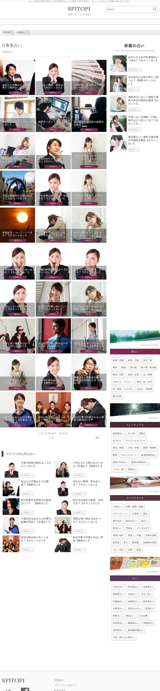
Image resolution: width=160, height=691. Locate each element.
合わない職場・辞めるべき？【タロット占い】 (52, 86)
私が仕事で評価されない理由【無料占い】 (89, 418)
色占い (144, 521)
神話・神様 (118, 448)
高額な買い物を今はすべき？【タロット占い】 (16, 344)
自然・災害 (133, 374)
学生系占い (133, 587)
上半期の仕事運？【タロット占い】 (89, 197)
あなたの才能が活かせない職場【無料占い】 (89, 307)
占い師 (131, 433)
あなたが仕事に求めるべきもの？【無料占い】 (53, 344)
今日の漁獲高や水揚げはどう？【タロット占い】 (17, 197)
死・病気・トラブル (122, 389)
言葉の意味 (151, 535)
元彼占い (132, 594)
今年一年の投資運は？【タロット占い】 (89, 86)
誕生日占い (131, 521)
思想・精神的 (149, 448)
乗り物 (133, 367)
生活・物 (147, 360)
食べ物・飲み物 (148, 367)
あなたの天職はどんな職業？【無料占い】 (16, 86)
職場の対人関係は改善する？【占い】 (16, 160)
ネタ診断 (143, 615)
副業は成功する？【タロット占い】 (17, 123)
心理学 (135, 514)
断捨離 (135, 542)
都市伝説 (117, 521)
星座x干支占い (120, 462)
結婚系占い (133, 601)
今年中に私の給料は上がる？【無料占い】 (52, 381)
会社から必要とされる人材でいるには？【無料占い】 (89, 344)
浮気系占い (118, 630)
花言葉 (116, 542)
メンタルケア (143, 528)
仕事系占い (118, 608)
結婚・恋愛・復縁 (134, 506)
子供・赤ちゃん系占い (124, 637)
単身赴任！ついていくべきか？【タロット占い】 (17, 234)
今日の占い (118, 587)
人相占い (117, 506)
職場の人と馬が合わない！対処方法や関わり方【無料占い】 (89, 380)
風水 (145, 514)
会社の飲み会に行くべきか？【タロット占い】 (52, 418)
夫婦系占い (118, 623)
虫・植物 (147, 374)
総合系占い (148, 601)
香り (126, 542)
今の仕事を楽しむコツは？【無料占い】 (17, 381)
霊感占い (150, 608)
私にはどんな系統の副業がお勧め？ (89, 123)
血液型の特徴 (149, 542)
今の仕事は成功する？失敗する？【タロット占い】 (53, 197)
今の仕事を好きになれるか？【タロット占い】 (88, 234)
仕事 (130, 550)
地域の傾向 (118, 535)
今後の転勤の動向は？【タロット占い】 (53, 271)
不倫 (139, 535)
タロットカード (129, 455)
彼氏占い (130, 615)
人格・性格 (133, 448)
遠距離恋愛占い (135, 630)
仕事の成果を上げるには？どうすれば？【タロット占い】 (89, 158)
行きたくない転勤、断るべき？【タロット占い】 (17, 307)
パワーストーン (120, 514)
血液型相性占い (148, 455)
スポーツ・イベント (122, 382)
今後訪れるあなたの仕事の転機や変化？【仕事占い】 (17, 418)
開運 (115, 455)
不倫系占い (118, 601)
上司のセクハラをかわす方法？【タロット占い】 (53, 160)
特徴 (130, 535)
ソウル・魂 (118, 469)
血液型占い (118, 433)
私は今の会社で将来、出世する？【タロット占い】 (89, 271)
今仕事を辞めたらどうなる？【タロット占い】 (52, 234)
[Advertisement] (135, 241)
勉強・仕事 (118, 374)
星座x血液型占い (139, 462)
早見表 (129, 528)
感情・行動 (133, 360)
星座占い (117, 528)
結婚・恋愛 (118, 360)
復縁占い (117, 615)
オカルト (117, 440)
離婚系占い (133, 623)
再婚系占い (148, 623)
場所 (115, 367)
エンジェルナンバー (136, 440)
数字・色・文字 (144, 382)
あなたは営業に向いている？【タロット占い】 (52, 307)
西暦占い (132, 469)
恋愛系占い (118, 594)
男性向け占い (134, 608)
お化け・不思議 (144, 389)
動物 (124, 367)
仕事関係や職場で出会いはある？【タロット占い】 (17, 271)
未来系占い (148, 587)
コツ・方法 (118, 550)
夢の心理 (117, 396)
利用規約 (59, 680)
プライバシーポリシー (66, 685)
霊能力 (142, 433)
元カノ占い (146, 594)
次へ (98, 437)
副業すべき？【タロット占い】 (53, 123)
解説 (139, 550)
